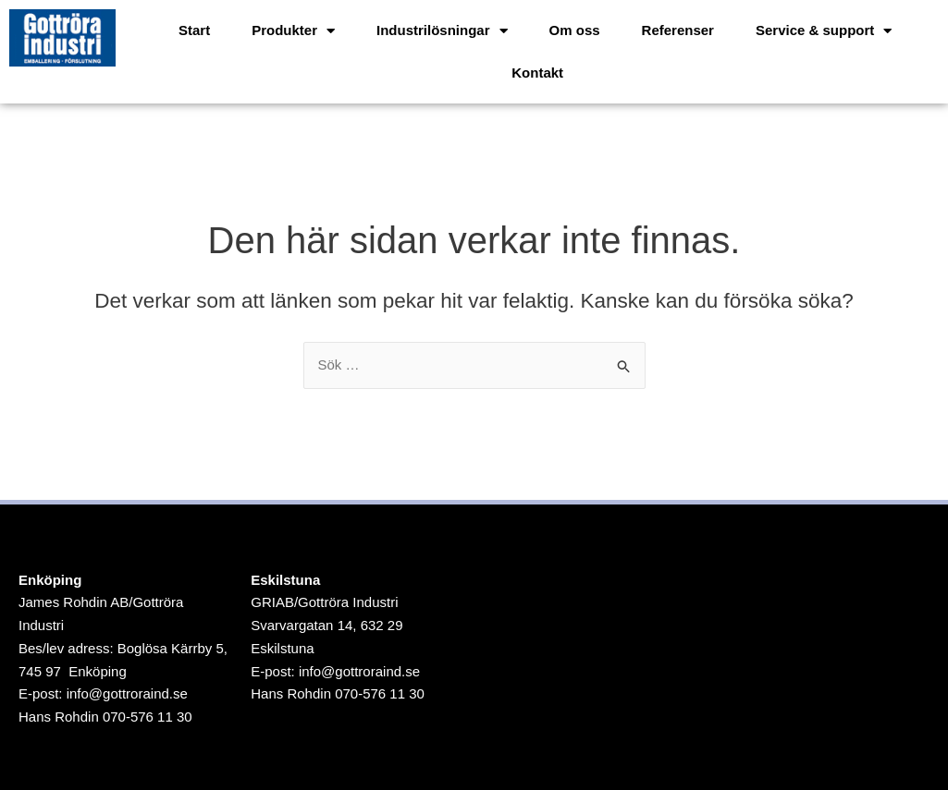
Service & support (824, 31)
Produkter (293, 31)
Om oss (574, 30)
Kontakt (537, 72)
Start (194, 30)
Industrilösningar (442, 31)
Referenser (678, 30)
